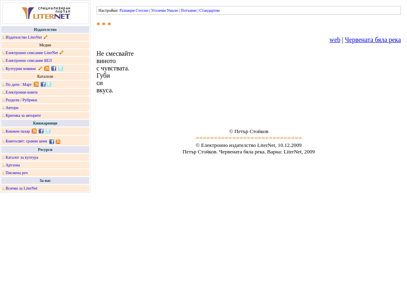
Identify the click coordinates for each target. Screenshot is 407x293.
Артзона (13, 165)
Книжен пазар (18, 131)
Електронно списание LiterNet (32, 52)
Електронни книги (21, 92)
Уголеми (158, 10)
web (335, 39)
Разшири (126, 10)
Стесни (142, 10)
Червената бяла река (373, 39)
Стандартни (209, 10)
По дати (13, 84)
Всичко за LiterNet (21, 188)
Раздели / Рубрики (21, 100)
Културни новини (21, 68)
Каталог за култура (22, 157)
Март (27, 84)
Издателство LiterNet (24, 37)
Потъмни (189, 10)
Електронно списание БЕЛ (29, 60)
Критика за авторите (23, 115)
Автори (12, 107)
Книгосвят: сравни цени (26, 141)
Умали (172, 10)
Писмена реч (17, 173)
